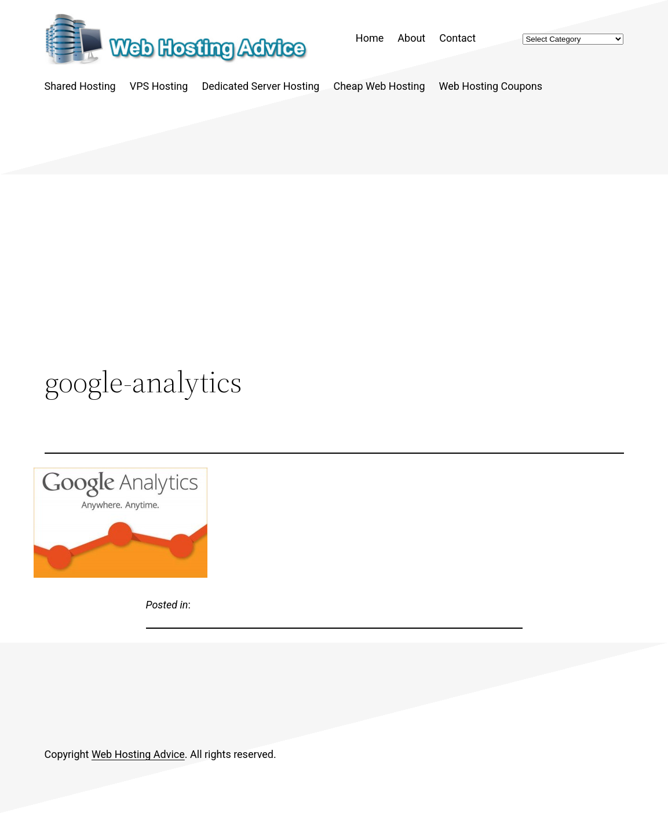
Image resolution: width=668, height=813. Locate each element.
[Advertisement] (334, 269)
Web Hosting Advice (138, 754)
